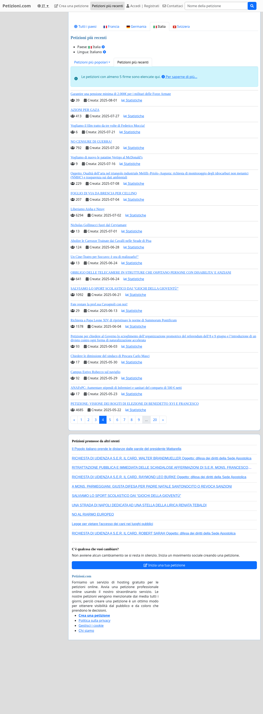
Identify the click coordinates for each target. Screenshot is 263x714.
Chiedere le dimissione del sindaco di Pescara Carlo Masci (110, 415)
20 (155, 478)
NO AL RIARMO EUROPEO (93, 573)
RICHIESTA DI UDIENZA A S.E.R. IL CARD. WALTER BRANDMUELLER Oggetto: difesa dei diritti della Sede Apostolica (161, 517)
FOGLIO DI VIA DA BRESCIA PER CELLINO (104, 252)
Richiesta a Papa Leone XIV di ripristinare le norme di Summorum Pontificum (124, 379)
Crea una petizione (71, 6)
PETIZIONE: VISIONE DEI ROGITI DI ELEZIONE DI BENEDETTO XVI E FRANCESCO (135, 462)
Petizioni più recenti (107, 6)
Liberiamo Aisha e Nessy (87, 268)
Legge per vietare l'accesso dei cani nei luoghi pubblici (112, 583)
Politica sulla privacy (94, 679)
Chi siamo (86, 689)
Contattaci (173, 6)
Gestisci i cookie (91, 684)
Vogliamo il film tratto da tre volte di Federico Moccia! (108, 184)
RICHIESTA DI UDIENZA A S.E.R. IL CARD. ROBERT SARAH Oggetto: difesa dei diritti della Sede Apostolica (154, 592)
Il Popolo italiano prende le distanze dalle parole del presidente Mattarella (126, 507)
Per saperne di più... (179, 135)
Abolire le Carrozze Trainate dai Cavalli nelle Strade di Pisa (111, 299)
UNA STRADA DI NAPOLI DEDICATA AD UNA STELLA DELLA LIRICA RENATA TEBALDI (139, 564)
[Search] (216, 6)
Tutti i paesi (85, 85)
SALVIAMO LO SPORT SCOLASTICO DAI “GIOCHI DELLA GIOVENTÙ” (124, 347)
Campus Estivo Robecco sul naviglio (95, 431)
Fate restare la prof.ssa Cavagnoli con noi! (99, 363)
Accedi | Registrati (142, 6)
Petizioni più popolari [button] (91, 121)
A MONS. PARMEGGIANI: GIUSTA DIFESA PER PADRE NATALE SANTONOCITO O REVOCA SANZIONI (152, 545)
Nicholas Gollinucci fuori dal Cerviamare (99, 284)
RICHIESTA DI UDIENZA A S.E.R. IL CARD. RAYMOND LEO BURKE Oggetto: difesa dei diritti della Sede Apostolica (159, 536)
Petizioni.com (17, 6)
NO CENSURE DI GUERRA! (91, 200)
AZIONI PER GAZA (85, 168)
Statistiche (131, 159)
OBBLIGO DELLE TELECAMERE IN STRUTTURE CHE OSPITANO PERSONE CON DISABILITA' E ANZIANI (151, 331)
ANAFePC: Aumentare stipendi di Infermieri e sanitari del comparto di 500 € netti (126, 446)
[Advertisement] (164, 48)
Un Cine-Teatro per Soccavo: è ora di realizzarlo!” (105, 315)
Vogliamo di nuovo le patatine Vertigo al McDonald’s (107, 216)
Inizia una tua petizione (164, 624)
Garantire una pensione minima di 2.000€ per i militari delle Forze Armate (121, 152)
